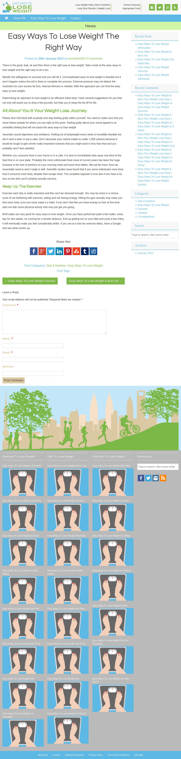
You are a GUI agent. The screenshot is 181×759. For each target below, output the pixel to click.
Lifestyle (142, 212)
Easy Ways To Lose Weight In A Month (66, 713)
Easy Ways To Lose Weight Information (21, 465)
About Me (19, 18)
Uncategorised (146, 216)
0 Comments (94, 58)
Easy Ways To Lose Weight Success (30, 281)
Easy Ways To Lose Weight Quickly (110, 605)
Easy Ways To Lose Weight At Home (110, 500)
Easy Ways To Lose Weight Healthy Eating (20, 572)
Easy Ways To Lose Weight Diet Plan (20, 608)
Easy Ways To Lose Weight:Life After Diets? (110, 680)
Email (7, 352)
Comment (10, 305)
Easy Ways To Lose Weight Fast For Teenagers (110, 642)
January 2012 (146, 253)
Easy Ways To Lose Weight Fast (156, 145)
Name (7, 338)
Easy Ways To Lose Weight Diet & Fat (21, 643)
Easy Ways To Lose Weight (48, 18)
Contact (76, 18)
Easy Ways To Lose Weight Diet (18, 678)
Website (8, 366)
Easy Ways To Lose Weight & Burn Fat (95, 281)
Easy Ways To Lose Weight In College (111, 535)
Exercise (143, 208)
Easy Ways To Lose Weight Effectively (66, 535)
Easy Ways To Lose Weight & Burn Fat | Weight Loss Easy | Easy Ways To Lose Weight (155, 99)
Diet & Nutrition (56, 265)
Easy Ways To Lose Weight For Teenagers (18, 715)
